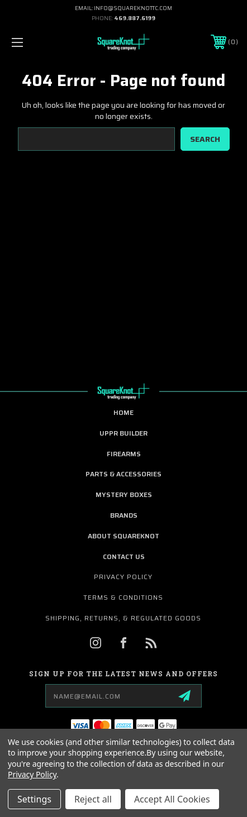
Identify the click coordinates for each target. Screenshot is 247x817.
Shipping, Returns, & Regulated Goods (123, 618)
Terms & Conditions (123, 597)
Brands (123, 515)
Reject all (93, 799)
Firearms (124, 453)
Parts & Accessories (124, 474)
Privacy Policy (123, 576)
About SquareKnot (123, 536)
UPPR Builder (123, 433)
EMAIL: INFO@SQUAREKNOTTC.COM (123, 8)
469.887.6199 (134, 18)
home (123, 412)
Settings (34, 799)
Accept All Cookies (172, 799)
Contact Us (124, 556)
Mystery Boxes (124, 494)
